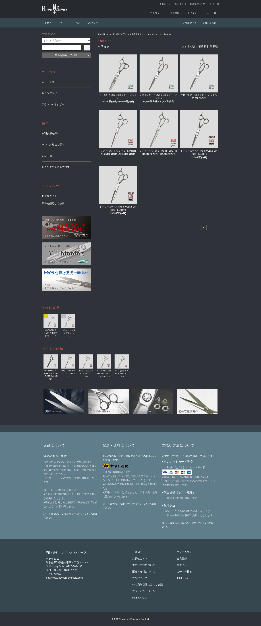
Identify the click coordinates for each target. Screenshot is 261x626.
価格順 (202, 46)
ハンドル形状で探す (118, 34)
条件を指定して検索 (66, 55)
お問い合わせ (207, 23)
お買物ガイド (187, 23)
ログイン (190, 13)
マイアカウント (185, 552)
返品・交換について (65, 513)
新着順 (214, 46)
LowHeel (168, 34)
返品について (140, 578)
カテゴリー (61, 23)
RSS (135, 597)
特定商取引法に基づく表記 (147, 584)
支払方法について (182, 522)
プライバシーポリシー (145, 591)
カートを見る (184, 571)
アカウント (154, 13)
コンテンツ (90, 23)
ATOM (143, 597)
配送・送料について (124, 503)
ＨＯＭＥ (47, 23)
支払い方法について (143, 565)
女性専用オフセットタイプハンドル (145, 34)
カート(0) (210, 13)
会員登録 (173, 13)
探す (75, 23)
